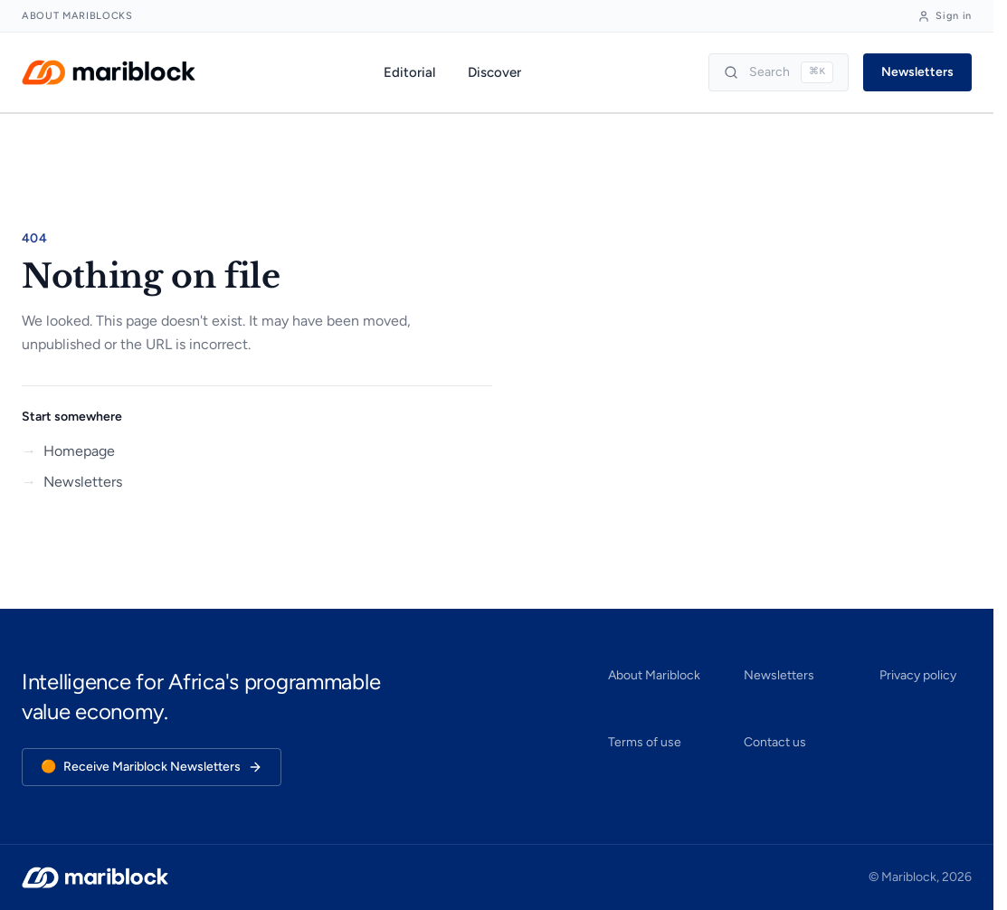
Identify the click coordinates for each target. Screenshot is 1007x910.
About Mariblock (654, 675)
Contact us (775, 742)
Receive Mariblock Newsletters (151, 767)
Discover (494, 72)
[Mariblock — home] (108, 72)
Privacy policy (917, 675)
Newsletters (917, 72)
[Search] (778, 72)
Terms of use (644, 742)
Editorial (409, 72)
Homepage (68, 451)
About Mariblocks (77, 16)
